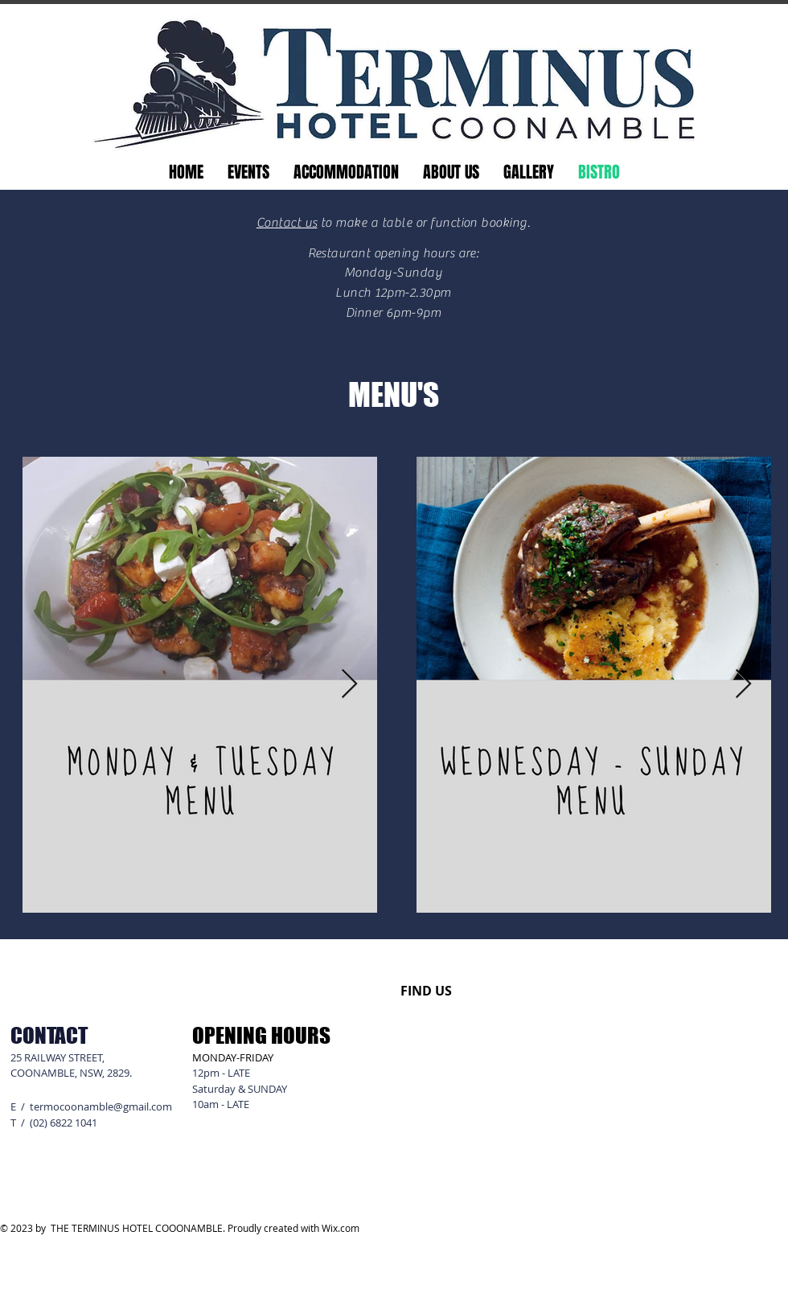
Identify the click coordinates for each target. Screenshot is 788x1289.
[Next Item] (349, 684)
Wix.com (340, 1227)
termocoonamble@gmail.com (101, 1106)
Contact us (287, 223)
